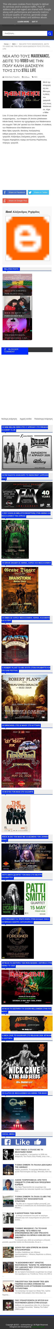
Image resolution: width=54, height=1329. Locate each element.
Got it (35, 22)
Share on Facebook (14, 192)
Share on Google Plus (15, 200)
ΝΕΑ (35, 77)
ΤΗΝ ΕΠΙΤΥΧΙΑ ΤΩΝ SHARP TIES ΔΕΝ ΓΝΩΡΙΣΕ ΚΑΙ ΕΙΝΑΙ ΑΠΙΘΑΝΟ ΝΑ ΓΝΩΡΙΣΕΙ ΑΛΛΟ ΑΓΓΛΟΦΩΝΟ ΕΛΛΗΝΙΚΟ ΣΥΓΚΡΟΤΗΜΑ (33, 1285)
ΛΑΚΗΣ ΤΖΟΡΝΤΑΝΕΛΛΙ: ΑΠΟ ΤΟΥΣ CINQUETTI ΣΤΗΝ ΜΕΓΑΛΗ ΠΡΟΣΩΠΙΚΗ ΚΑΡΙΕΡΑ (33, 1182)
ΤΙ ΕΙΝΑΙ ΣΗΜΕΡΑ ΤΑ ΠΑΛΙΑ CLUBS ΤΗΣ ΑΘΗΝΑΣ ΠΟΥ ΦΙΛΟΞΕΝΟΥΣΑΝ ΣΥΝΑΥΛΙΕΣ (33, 1198)
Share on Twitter (37, 192)
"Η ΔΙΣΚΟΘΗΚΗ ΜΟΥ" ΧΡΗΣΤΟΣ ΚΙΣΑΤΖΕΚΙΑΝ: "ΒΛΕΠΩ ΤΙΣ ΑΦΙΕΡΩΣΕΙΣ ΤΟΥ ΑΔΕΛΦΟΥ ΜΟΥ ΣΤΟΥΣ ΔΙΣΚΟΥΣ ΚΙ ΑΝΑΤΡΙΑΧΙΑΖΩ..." (33, 1266)
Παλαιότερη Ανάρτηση (43, 419)
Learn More (23, 22)
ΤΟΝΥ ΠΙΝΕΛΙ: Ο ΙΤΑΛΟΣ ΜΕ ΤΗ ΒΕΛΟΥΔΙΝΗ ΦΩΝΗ (29, 1151)
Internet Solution (38, 1327)
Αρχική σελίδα (26, 419)
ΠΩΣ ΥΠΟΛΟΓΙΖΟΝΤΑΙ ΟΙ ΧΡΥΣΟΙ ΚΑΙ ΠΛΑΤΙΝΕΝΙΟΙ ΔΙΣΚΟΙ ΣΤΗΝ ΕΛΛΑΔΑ (31, 1301)
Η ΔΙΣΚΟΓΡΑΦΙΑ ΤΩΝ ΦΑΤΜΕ (28, 1213)
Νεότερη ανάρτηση (9, 419)
